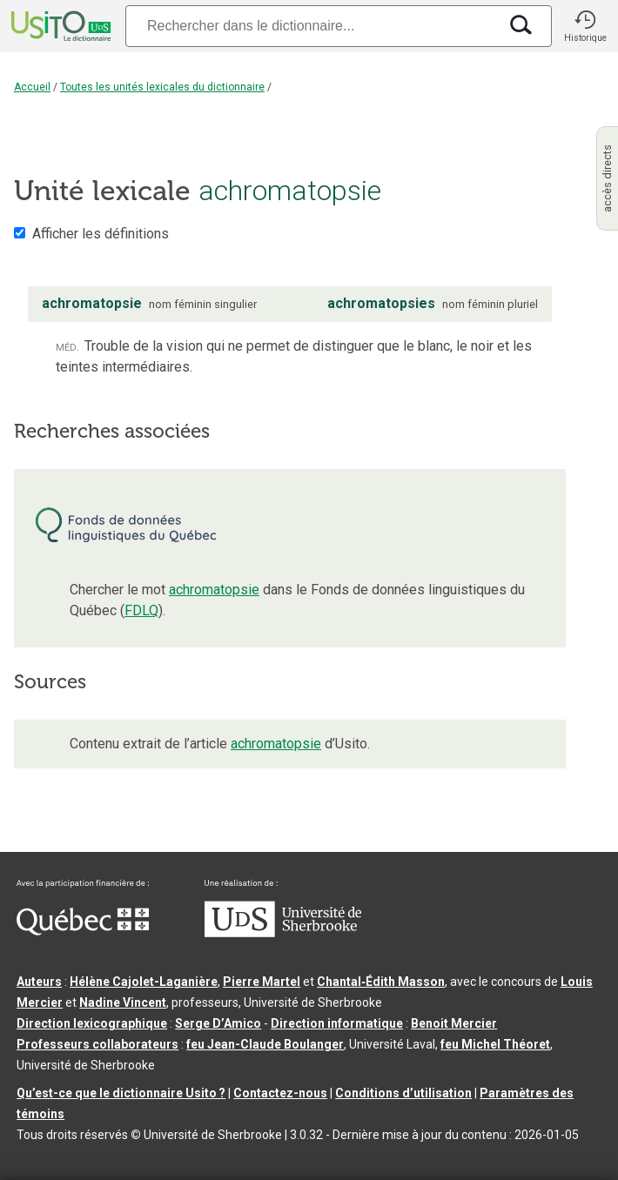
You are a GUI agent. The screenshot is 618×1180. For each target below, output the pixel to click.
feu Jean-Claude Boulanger (265, 1044)
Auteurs (39, 982)
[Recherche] (312, 25)
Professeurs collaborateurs (97, 1044)
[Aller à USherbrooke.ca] (283, 933)
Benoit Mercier (454, 1023)
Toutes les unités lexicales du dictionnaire (162, 87)
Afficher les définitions (100, 233)
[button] (585, 26)
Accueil (32, 87)
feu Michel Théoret (495, 1044)
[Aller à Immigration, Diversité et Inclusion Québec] (83, 931)
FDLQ (141, 610)
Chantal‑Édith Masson (381, 982)
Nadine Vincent (122, 1002)
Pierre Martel (261, 982)
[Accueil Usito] (59, 26)
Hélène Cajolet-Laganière (144, 982)
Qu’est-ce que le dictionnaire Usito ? (121, 1093)
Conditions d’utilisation (403, 1093)
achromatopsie (214, 589)
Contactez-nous (280, 1093)
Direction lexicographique (92, 1023)
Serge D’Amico (218, 1023)
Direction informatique (337, 1023)
